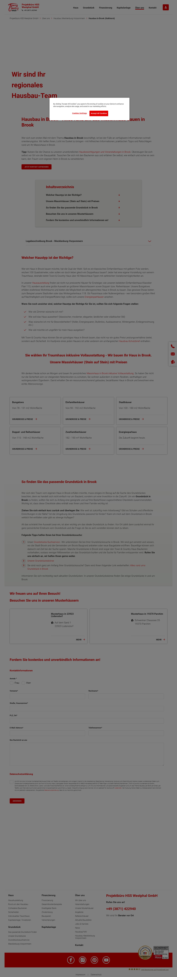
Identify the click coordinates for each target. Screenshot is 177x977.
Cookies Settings (79, 113)
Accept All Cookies (99, 113)
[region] (89, 109)
